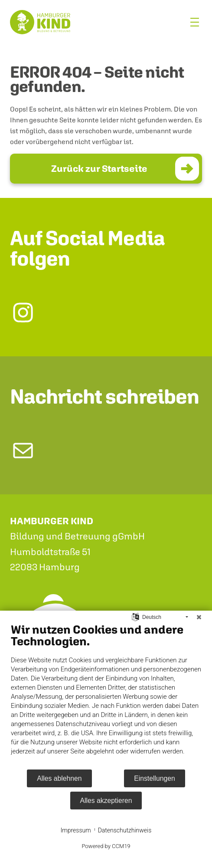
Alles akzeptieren (106, 800)
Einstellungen (154, 778)
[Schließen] (198, 617)
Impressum (76, 830)
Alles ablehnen (59, 778)
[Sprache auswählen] (135, 617)
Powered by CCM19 (106, 846)
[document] (106, 695)
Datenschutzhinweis (125, 830)
